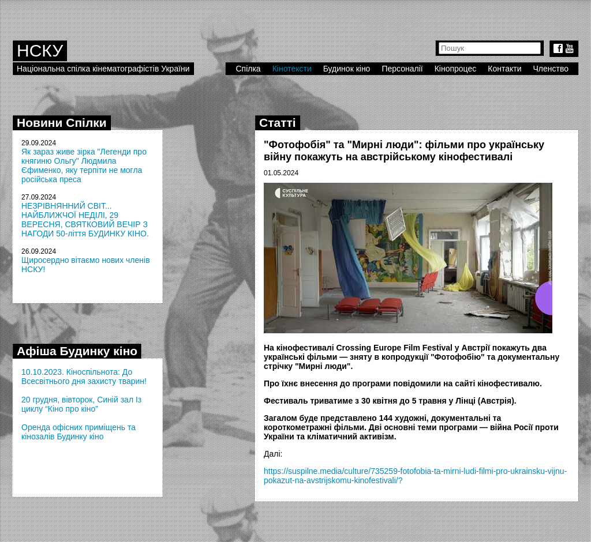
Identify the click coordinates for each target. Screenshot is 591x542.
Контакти (504, 68)
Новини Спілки (62, 122)
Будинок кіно (347, 68)
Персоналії (401, 68)
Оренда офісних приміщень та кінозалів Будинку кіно (78, 432)
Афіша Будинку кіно (77, 350)
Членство (551, 68)
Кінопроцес (456, 68)
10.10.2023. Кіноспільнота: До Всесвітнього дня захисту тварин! (84, 376)
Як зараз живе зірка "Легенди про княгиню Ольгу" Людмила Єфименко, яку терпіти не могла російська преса (84, 165)
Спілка (247, 68)
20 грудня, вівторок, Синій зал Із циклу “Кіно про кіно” (81, 404)
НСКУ (40, 50)
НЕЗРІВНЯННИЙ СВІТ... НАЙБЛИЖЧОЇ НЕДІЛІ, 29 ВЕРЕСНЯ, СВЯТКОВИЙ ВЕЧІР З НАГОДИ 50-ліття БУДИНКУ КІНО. (85, 219)
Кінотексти (292, 68)
